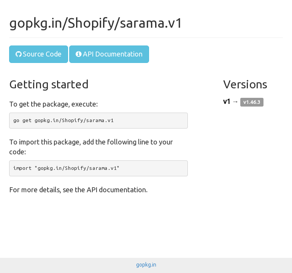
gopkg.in (146, 265)
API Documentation (109, 54)
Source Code (39, 54)
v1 (226, 101)
